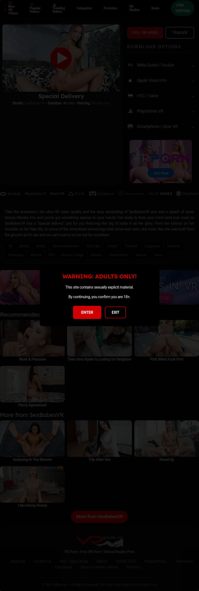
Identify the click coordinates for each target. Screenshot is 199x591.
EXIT (115, 312)
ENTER (87, 312)
